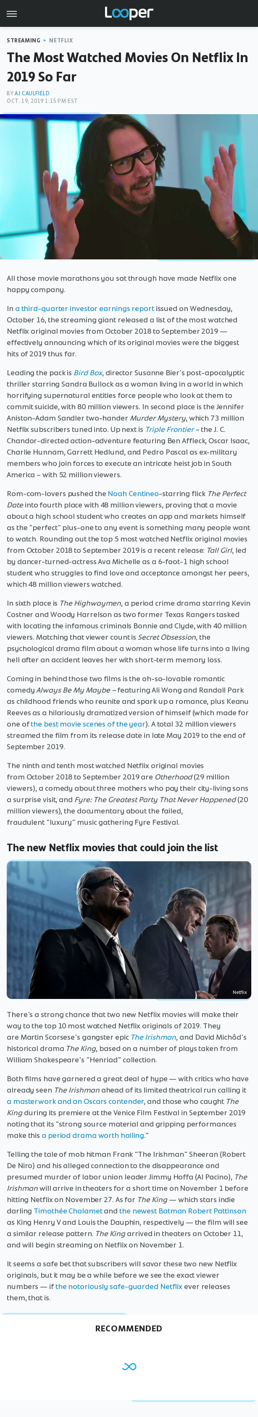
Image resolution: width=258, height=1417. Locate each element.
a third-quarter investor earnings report (84, 308)
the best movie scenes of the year (88, 724)
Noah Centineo (133, 494)
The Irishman (153, 1037)
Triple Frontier (169, 429)
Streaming (23, 40)
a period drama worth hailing (93, 1135)
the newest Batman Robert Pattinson (182, 1211)
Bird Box (88, 373)
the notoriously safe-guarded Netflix (118, 1286)
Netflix (61, 40)
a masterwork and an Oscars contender (75, 1101)
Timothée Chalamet (68, 1211)
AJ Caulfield (32, 93)
